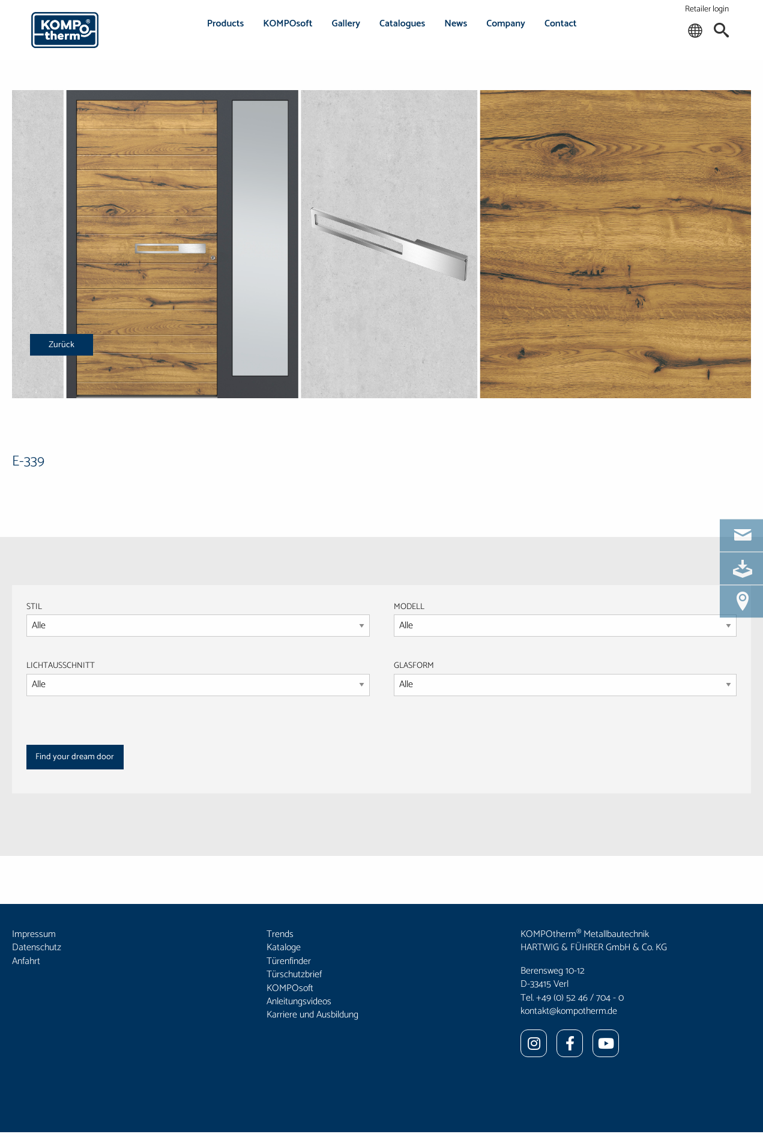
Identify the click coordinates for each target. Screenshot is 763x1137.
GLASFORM (565, 677)
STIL (34, 607)
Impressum (34, 934)
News (455, 24)
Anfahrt (26, 961)
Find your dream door (74, 757)
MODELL (409, 607)
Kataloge (284, 947)
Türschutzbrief (294, 974)
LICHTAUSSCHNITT (60, 666)
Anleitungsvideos (299, 1001)
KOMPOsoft (287, 24)
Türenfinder (289, 961)
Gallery (346, 24)
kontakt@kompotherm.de (568, 1011)
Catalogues (402, 24)
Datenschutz (36, 947)
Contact (560, 24)
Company (505, 24)
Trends (280, 934)
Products (225, 24)
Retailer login (707, 9)
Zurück (61, 345)
